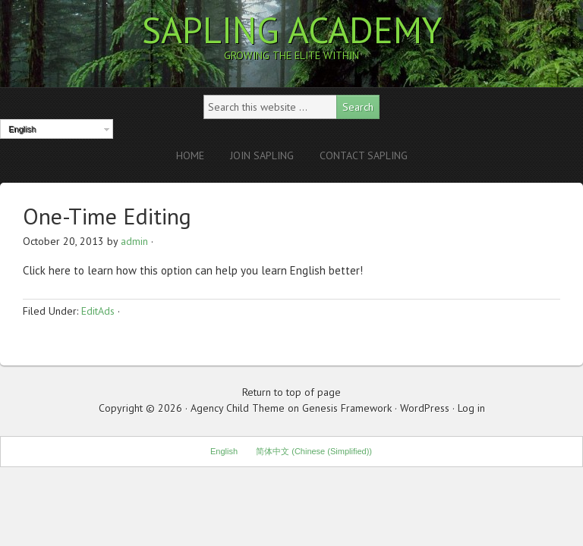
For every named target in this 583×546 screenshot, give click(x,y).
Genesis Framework (347, 408)
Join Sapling (262, 155)
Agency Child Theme (238, 408)
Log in (471, 408)
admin (134, 241)
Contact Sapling (364, 155)
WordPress (424, 408)
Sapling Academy (292, 29)
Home (190, 155)
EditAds (98, 311)
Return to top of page (291, 392)
